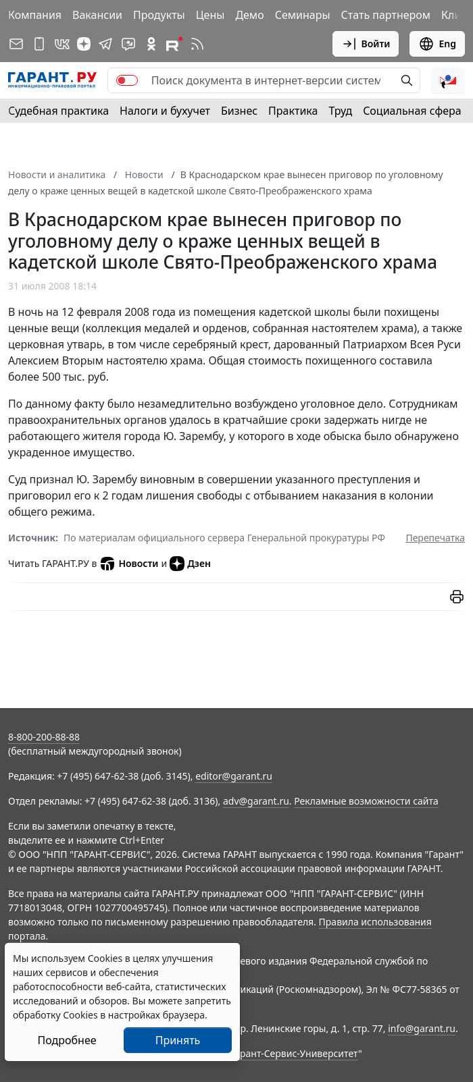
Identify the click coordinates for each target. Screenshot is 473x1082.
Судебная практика (58, 110)
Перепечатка (435, 537)
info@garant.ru (421, 1028)
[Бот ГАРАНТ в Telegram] (128, 44)
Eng (437, 44)
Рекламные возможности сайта (366, 800)
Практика (293, 110)
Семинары (302, 14)
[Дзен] (84, 44)
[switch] (127, 80)
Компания (34, 14)
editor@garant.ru (233, 775)
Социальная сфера (412, 110)
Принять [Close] (178, 1040)
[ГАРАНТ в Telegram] (105, 44)
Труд (340, 110)
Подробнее (66, 1040)
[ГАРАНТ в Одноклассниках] (151, 44)
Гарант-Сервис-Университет (294, 1053)
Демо (249, 14)
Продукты (159, 14)
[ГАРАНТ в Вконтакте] (62, 44)
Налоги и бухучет (165, 110)
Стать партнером (386, 14)
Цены (210, 14)
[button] (448, 80)
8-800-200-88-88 (44, 736)
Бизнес (239, 110)
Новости (128, 564)
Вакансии (97, 14)
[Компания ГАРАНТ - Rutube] (174, 44)
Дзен (190, 563)
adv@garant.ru (256, 800)
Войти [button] (366, 44)
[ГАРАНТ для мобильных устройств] (39, 44)
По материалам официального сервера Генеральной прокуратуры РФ (224, 537)
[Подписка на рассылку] (16, 44)
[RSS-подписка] (197, 44)
